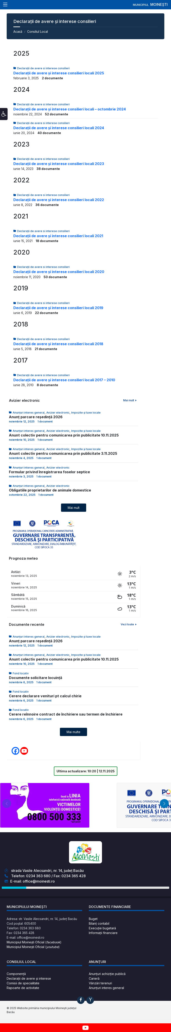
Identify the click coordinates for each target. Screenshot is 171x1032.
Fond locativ (21, 673)
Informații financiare (103, 933)
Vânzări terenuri (100, 983)
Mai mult (130, 400)
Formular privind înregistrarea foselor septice (49, 472)
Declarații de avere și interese (29, 978)
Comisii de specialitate (23, 983)
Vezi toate (129, 624)
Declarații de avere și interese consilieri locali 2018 (58, 344)
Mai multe (73, 732)
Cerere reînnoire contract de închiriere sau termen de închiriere (65, 714)
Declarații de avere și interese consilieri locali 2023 (58, 163)
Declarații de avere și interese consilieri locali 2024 (58, 128)
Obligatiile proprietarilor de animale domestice (50, 490)
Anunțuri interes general (29, 412)
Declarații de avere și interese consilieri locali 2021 (58, 236)
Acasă (17, 31)
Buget (93, 919)
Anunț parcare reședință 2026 (36, 417)
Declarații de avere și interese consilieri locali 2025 (58, 73)
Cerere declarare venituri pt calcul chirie (45, 696)
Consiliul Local (37, 31)
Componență (16, 974)
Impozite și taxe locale (86, 412)
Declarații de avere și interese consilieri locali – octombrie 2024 (69, 109)
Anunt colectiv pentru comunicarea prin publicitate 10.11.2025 (64, 435)
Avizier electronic (57, 412)
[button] (4, 118)
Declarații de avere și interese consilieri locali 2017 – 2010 (64, 380)
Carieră (94, 978)
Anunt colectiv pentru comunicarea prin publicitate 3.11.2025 (63, 453)
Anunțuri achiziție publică (107, 974)
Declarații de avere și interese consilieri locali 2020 (58, 271)
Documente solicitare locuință (35, 678)
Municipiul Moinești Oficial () (34, 942)
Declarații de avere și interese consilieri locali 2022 (58, 200)
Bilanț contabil (99, 923)
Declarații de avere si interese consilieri (43, 68)
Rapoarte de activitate (23, 988)
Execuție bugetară (102, 928)
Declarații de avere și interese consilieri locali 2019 (58, 308)
